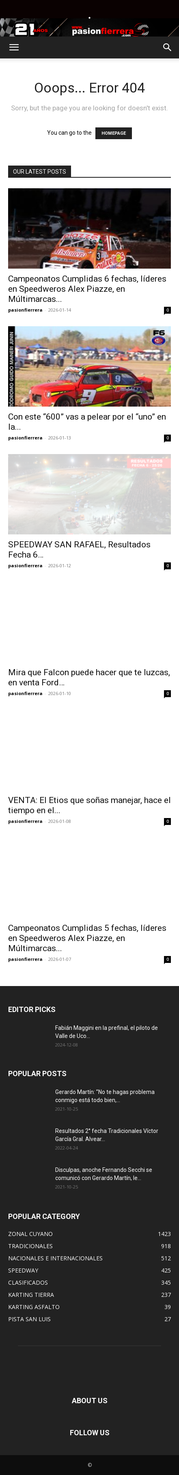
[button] (14, 47)
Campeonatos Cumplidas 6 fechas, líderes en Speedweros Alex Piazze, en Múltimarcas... (87, 289)
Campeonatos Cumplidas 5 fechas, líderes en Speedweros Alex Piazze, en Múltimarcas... (87, 938)
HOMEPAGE (113, 133)
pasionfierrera (25, 310)
